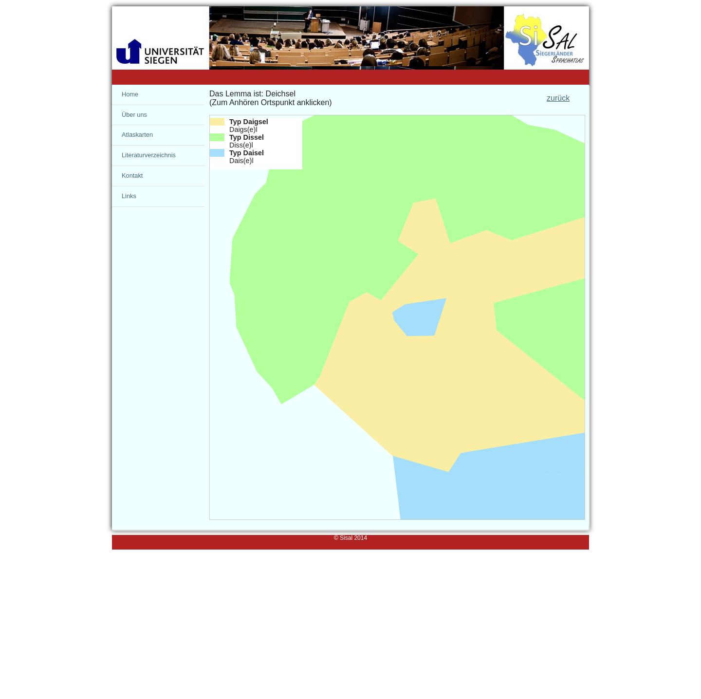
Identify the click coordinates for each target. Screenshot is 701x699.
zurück (558, 98)
